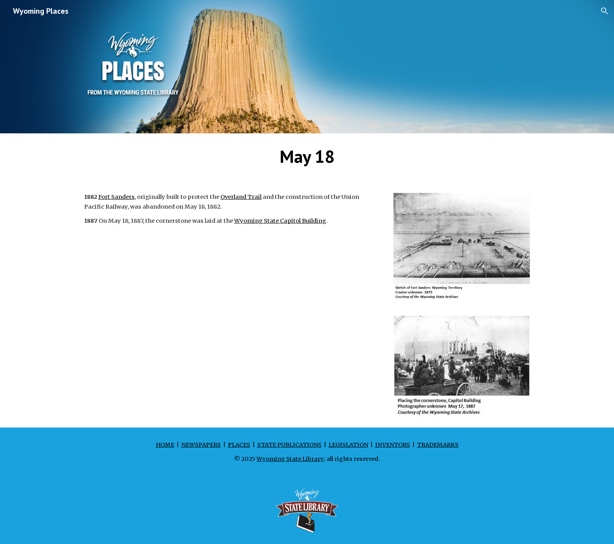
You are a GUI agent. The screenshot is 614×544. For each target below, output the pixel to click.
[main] (307, 156)
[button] (604, 11)
